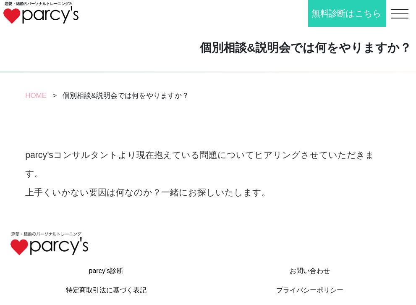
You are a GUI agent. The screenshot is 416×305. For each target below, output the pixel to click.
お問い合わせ (310, 270)
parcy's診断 (106, 270)
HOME (36, 96)
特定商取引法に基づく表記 (106, 290)
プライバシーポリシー (309, 290)
